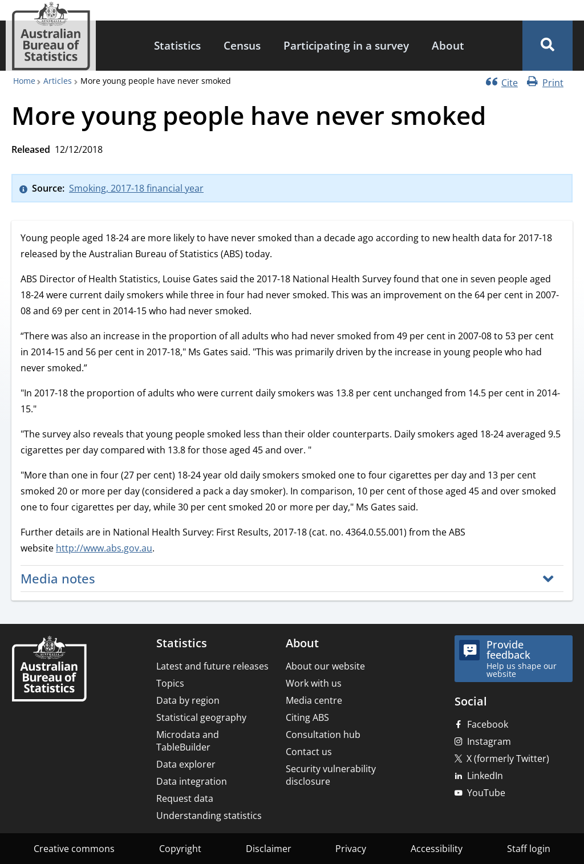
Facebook (487, 724)
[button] (547, 46)
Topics (170, 683)
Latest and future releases (212, 666)
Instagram (489, 741)
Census (242, 45)
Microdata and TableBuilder (187, 740)
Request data (184, 798)
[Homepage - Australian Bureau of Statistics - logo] (51, 36)
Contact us (309, 751)
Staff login (528, 848)
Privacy (350, 848)
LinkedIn (485, 775)
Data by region (188, 700)
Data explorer (186, 764)
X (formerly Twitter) (508, 758)
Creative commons (74, 848)
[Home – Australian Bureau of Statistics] (49, 669)
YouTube (486, 792)
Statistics (177, 45)
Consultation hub (323, 734)
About (448, 45)
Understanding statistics (209, 815)
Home (24, 80)
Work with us (314, 683)
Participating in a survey (346, 45)
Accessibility (437, 848)
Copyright (180, 848)
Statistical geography (201, 717)
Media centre (314, 700)
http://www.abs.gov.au (104, 548)
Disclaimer (268, 848)
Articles (57, 80)
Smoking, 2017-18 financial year (136, 188)
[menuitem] (177, 46)
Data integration (191, 781)
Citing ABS (307, 717)
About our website (325, 666)
